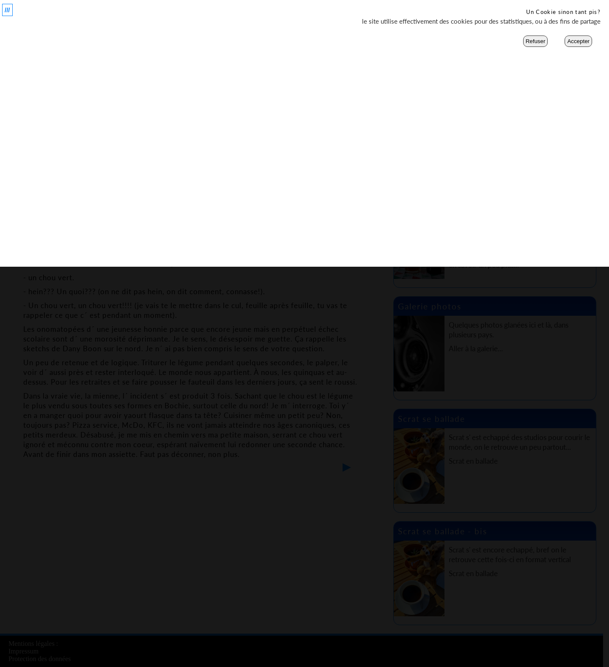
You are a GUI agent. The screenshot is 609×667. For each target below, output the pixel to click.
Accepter (578, 41)
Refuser (536, 41)
